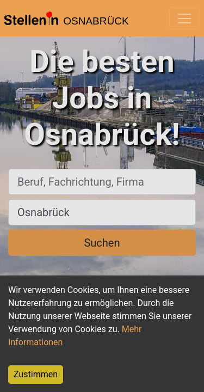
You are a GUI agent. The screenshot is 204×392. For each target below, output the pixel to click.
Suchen (102, 242)
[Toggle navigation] (184, 18)
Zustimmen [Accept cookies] (36, 374)
